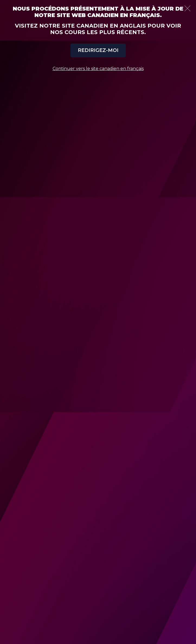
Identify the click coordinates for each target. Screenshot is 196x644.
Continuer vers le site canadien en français (98, 68)
